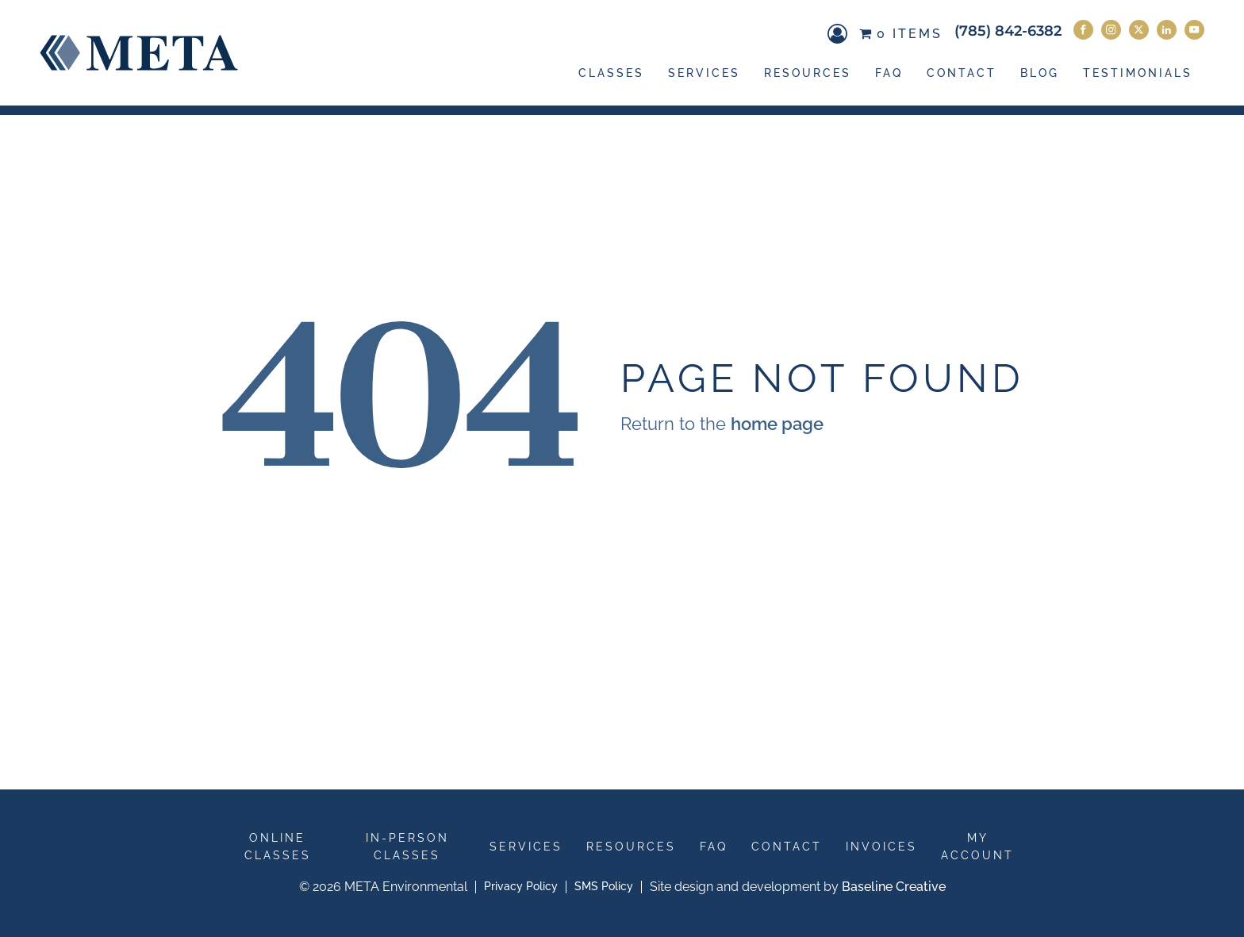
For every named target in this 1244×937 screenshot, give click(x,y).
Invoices (881, 846)
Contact (961, 73)
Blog (1039, 73)
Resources (807, 73)
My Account (977, 846)
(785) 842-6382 (1008, 31)
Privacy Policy (521, 886)
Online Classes (277, 846)
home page (777, 423)
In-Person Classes (407, 846)
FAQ (889, 73)
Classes (611, 73)
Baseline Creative (894, 886)
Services (704, 73)
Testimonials (1137, 73)
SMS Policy (603, 886)
